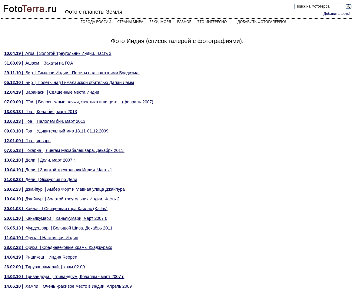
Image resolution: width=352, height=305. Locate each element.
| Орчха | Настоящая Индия (41, 237)
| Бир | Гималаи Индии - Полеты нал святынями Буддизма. (72, 72)
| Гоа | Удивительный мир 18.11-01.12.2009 (56, 131)
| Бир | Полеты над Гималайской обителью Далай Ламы (69, 82)
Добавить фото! (337, 14)
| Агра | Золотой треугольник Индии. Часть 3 (57, 53)
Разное (184, 21)
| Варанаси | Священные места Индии (51, 92)
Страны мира (130, 21)
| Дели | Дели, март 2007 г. (40, 160)
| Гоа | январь (27, 140)
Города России (96, 21)
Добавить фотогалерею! (261, 21)
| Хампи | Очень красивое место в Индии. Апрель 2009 (68, 286)
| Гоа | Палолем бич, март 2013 (44, 121)
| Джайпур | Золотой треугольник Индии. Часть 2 (61, 198)
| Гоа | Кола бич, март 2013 (40, 111)
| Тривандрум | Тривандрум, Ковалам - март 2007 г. (64, 276)
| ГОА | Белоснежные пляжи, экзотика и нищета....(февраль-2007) (78, 101)
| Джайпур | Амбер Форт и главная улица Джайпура (64, 189)
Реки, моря (160, 21)
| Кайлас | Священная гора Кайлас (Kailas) (56, 208)
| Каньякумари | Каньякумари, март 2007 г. (55, 218)
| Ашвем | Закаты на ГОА (38, 63)
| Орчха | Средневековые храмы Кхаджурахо (58, 247)
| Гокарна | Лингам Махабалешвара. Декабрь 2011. (64, 150)
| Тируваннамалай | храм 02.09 (44, 266)
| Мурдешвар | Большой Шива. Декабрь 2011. (59, 228)
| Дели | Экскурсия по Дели (40, 179)
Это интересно (212, 21)
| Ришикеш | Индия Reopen (40, 257)
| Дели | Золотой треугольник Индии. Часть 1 (58, 169)
